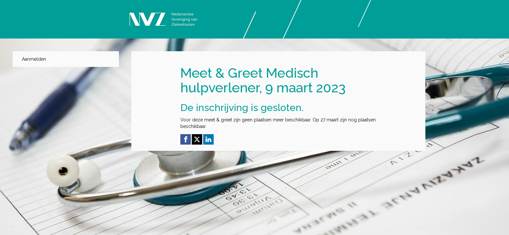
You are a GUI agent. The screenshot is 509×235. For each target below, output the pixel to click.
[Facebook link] (185, 139)
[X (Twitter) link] (197, 139)
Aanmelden (34, 59)
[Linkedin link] (208, 139)
